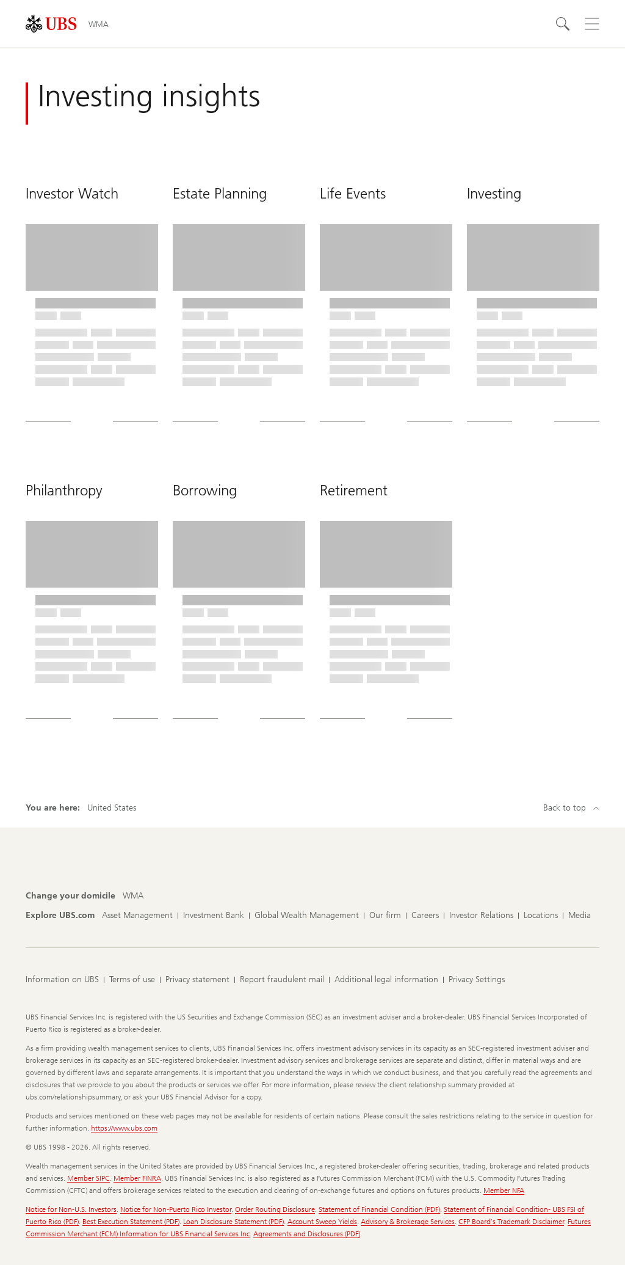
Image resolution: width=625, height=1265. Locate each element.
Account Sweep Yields (322, 1221)
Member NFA (503, 1190)
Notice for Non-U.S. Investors (71, 1209)
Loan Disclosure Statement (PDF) (233, 1221)
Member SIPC (88, 1178)
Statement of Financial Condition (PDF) (379, 1209)
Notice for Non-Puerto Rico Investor (175, 1209)
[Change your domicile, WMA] (133, 896)
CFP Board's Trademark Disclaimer (511, 1221)
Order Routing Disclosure (275, 1209)
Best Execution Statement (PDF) (130, 1221)
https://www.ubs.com (124, 1128)
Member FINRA (137, 1178)
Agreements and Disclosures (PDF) (306, 1234)
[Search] (562, 23)
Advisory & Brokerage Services (408, 1221)
